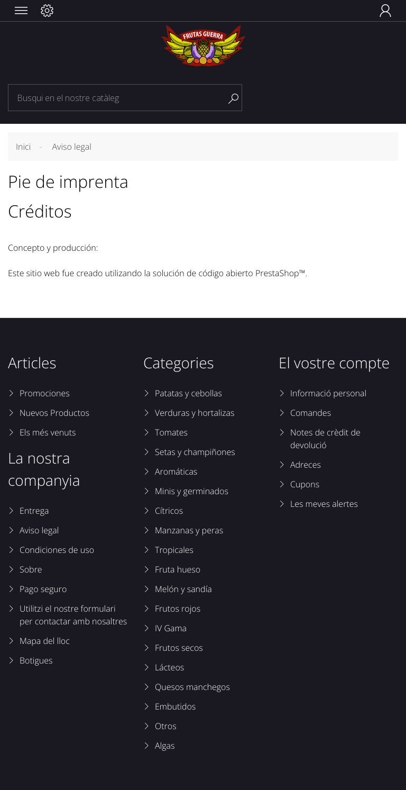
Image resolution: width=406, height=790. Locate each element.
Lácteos (169, 667)
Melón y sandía (183, 589)
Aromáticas (176, 471)
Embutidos (175, 706)
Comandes (310, 413)
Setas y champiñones (195, 452)
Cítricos (169, 510)
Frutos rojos (177, 608)
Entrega (34, 510)
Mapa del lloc (45, 641)
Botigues (36, 660)
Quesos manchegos (192, 687)
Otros (166, 726)
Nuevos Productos (54, 413)
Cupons (304, 484)
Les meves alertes (324, 504)
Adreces (305, 464)
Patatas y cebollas (188, 393)
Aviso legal (39, 530)
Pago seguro (43, 589)
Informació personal (328, 393)
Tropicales (174, 550)
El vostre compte (334, 363)
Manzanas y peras (189, 530)
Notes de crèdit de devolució (325, 438)
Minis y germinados (191, 491)
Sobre (31, 569)
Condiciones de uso (57, 550)
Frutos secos (179, 647)
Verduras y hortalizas (194, 413)
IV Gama (171, 628)
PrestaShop (277, 273)
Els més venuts (48, 432)
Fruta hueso (177, 569)
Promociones (45, 393)
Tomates (171, 432)
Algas (164, 745)
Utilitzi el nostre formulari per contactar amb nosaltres (73, 615)
